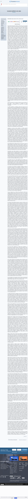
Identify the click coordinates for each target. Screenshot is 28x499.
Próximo (25, 436)
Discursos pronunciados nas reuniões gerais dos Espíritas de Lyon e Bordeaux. (2, 23)
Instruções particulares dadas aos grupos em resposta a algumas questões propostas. (2, 30)
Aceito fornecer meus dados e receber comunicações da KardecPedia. (20, 452)
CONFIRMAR (24, 449)
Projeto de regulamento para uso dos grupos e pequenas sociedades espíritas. (3, 36)
